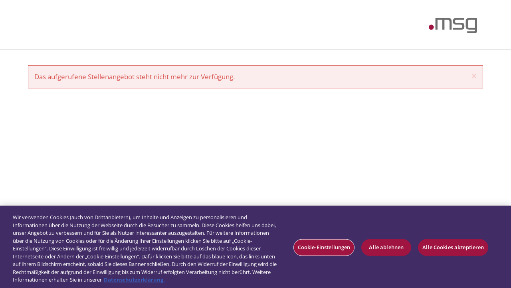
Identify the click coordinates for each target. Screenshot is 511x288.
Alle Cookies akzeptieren (453, 247)
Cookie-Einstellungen (324, 247)
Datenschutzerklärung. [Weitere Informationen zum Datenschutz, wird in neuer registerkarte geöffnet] (134, 279)
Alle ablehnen (386, 247)
